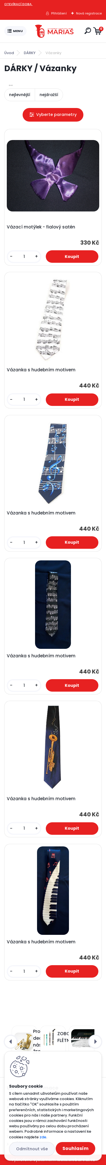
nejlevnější (19, 95)
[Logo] (54, 31)
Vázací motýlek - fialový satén (41, 227)
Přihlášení (59, 13)
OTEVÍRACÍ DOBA (18, 4)
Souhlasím (75, 1148)
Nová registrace (89, 13)
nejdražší (49, 95)
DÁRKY (30, 53)
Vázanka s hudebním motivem (41, 370)
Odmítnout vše (32, 1149)
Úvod (9, 53)
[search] (87, 30)
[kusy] (24, 256)
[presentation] (11, 1042)
